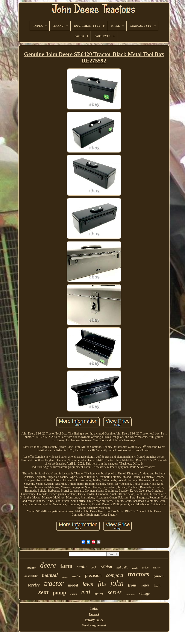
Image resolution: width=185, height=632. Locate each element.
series (114, 592)
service (34, 585)
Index (94, 608)
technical (130, 594)
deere (48, 565)
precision (93, 575)
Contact (94, 614)
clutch (73, 594)
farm (66, 566)
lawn (88, 584)
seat (43, 592)
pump (59, 593)
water (145, 585)
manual (50, 575)
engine (76, 576)
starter (157, 567)
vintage (144, 593)
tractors (138, 574)
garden (159, 576)
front (132, 585)
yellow (145, 567)
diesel (65, 577)
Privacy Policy (94, 619)
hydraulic (122, 567)
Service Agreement (94, 625)
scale (81, 566)
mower (99, 594)
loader (31, 567)
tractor (54, 583)
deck (93, 567)
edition (106, 567)
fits (102, 583)
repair (135, 568)
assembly (31, 576)
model (73, 585)
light (157, 585)
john (117, 583)
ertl (85, 592)
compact (114, 575)
